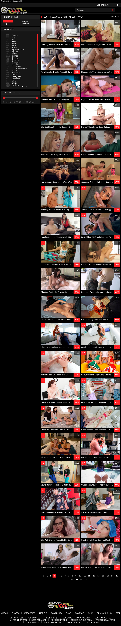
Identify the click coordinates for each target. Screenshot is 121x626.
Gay (5, 23)
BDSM (11, 48)
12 (89, 576)
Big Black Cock (15, 50)
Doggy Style (13, 66)
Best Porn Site (39, 620)
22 (86, 580)
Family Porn (13, 77)
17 (112, 576)
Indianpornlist (73, 622)
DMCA (90, 613)
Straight (25, 21)
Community (56, 613)
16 (108, 576)
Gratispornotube (52, 622)
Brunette (12, 58)
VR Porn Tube (17, 618)
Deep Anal (16, 1)
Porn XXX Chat (83, 618)
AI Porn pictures (18, 620)
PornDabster (32, 622)
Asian (11, 41)
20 (77, 580)
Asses (11, 43)
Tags (68, 613)
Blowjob (12, 56)
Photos (15, 613)
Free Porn (49, 618)
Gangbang (13, 79)
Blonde (11, 54)
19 (72, 580)
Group (11, 83)
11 (85, 576)
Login (99, 5)
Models (43, 613)
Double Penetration (16, 68)
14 (99, 576)
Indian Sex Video (58, 620)
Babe (11, 45)
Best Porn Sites (103, 618)
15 (103, 576)
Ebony (11, 70)
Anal (10, 37)
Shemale (25, 23)
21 (81, 580)
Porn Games (34, 618)
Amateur (12, 35)
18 (117, 576)
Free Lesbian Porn (105, 620)
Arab (11, 39)
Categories (29, 613)
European (13, 72)
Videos (4, 613)
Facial (11, 75)
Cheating (12, 60)
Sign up (106, 5)
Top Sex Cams (65, 618)
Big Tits (12, 52)
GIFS (11, 81)
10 (80, 576)
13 (94, 576)
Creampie (13, 62)
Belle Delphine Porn (81, 620)
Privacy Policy (104, 613)
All (5, 21)
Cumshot (12, 64)
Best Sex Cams (92, 622)
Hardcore (12, 85)
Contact (79, 613)
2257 (118, 613)
